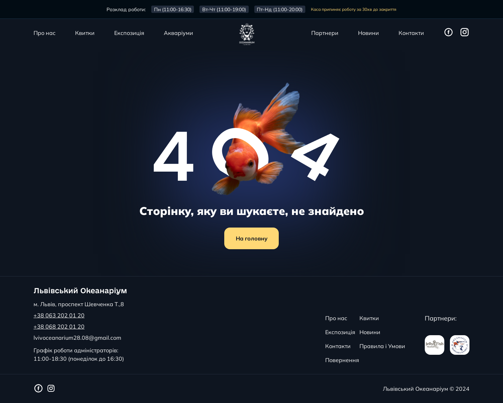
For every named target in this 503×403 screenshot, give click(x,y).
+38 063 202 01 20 (59, 315)
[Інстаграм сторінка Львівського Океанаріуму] (464, 32)
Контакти (411, 33)
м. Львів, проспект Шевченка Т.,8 (79, 304)
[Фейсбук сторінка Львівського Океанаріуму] (448, 32)
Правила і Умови (382, 346)
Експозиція (129, 33)
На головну (252, 238)
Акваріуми (178, 33)
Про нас (45, 33)
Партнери (324, 33)
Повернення (342, 360)
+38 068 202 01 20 (59, 326)
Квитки (85, 33)
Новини (368, 33)
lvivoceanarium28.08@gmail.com (77, 337)
